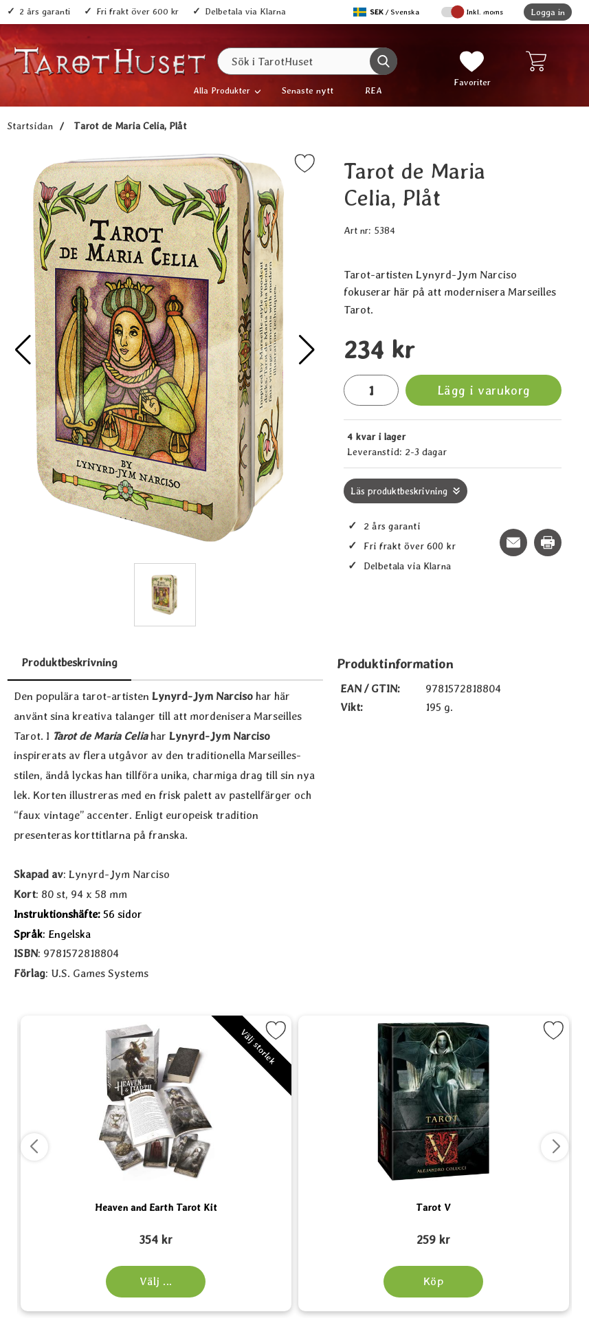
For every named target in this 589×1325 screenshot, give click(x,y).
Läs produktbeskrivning (399, 490)
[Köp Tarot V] (433, 1281)
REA (373, 90)
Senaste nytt (307, 90)
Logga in (548, 12)
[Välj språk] (387, 12)
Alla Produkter (221, 90)
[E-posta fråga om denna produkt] (513, 542)
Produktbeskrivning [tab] (69, 662)
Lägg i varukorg (484, 390)
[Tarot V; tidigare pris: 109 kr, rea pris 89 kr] (433, 1233)
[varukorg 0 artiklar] (539, 61)
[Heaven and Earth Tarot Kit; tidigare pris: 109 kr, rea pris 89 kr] (156, 1233)
